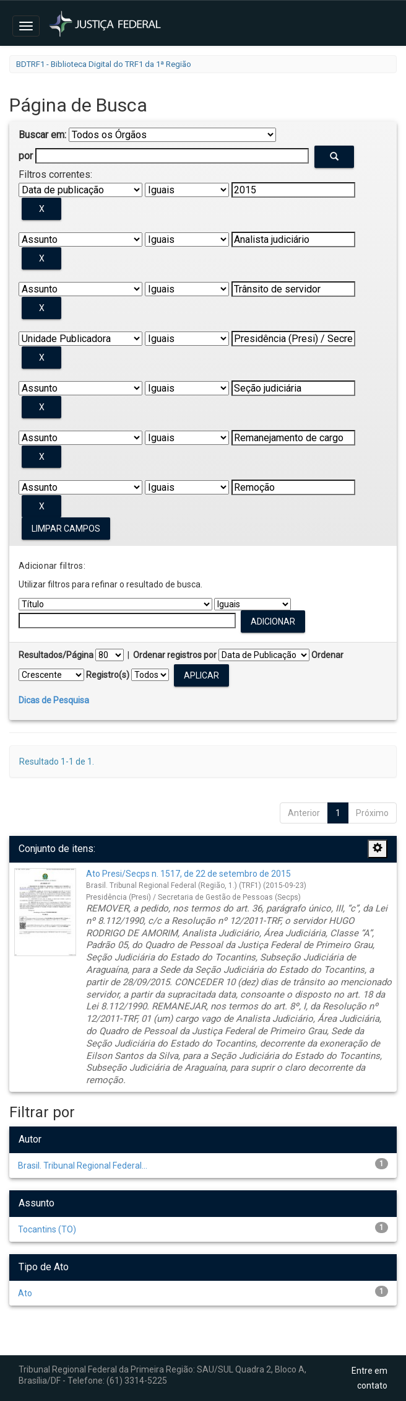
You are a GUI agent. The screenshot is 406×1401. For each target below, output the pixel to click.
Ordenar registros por (175, 655)
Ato (25, 1293)
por (26, 156)
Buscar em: (42, 135)
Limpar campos (66, 529)
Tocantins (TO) (47, 1229)
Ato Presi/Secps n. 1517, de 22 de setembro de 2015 (188, 874)
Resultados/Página (56, 655)
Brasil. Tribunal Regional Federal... (82, 1165)
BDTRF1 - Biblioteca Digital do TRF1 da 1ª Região (103, 64)
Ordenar (327, 655)
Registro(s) (107, 675)
